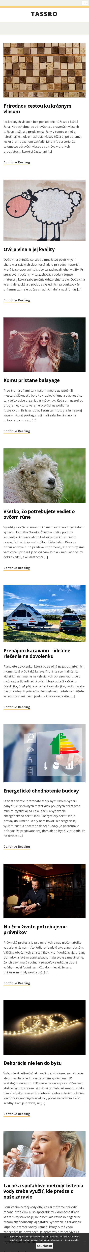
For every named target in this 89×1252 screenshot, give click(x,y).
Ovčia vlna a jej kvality (29, 249)
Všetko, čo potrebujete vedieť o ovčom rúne (39, 514)
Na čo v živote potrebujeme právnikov (35, 929)
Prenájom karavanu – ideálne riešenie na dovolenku (36, 653)
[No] (85, 1242)
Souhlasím (44, 1246)
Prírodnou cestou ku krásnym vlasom (37, 109)
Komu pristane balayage (31, 380)
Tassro (44, 14)
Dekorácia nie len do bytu (32, 1063)
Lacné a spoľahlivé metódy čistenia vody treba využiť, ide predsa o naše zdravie (43, 1191)
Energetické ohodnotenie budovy (41, 791)
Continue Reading (16, 162)
